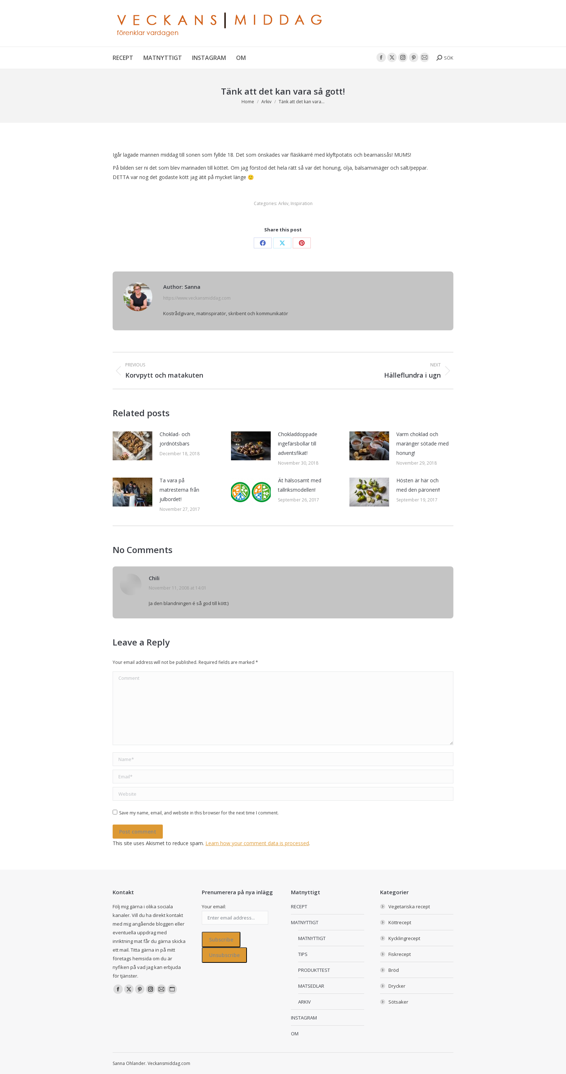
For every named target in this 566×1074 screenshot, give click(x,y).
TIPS (303, 954)
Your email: (214, 906)
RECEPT (299, 906)
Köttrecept (399, 922)
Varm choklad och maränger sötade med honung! (422, 443)
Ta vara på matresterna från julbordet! (179, 490)
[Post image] (132, 445)
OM (295, 1033)
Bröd (393, 970)
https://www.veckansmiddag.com (197, 298)
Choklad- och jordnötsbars (175, 439)
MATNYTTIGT (304, 922)
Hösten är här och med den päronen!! (418, 485)
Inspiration (302, 203)
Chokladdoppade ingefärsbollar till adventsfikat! (297, 443)
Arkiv (283, 203)
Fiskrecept (399, 954)
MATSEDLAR (311, 986)
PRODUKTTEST (314, 970)
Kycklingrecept (404, 938)
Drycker (396, 986)
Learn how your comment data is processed (257, 843)
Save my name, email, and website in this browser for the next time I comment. (199, 813)
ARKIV (304, 1002)
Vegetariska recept (409, 906)
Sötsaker (398, 1002)
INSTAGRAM (304, 1017)
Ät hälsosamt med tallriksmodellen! (299, 485)
